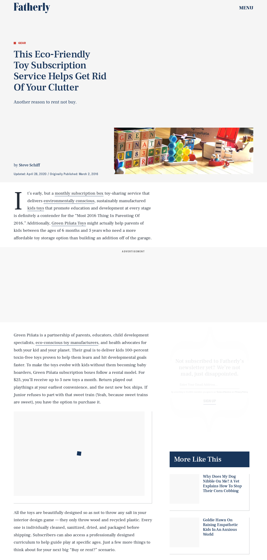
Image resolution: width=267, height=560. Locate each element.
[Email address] (210, 389)
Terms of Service (224, 396)
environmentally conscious (69, 201)
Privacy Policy (241, 396)
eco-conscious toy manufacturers (67, 342)
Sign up (209, 405)
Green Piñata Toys (69, 223)
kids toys (35, 208)
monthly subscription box (79, 193)
